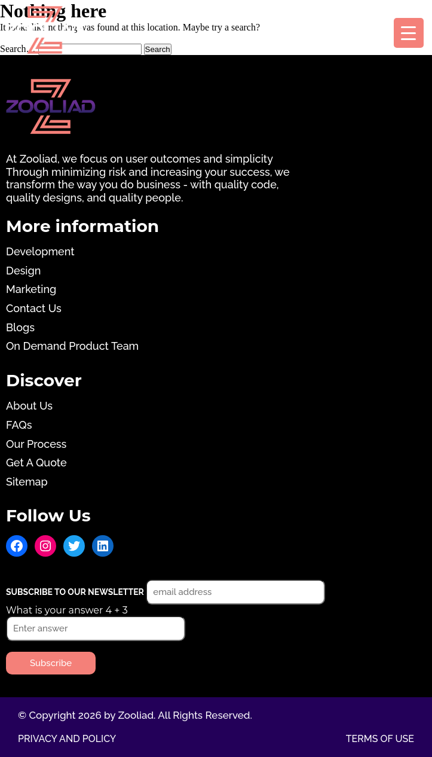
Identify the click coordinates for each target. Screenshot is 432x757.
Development (40, 251)
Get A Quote (36, 462)
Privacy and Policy (67, 738)
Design (23, 270)
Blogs (20, 327)
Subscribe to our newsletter (76, 592)
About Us (29, 405)
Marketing (31, 289)
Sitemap (27, 481)
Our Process (36, 444)
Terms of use (380, 738)
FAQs (19, 425)
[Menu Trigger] (409, 33)
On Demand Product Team (72, 346)
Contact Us (34, 308)
